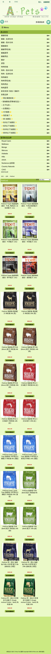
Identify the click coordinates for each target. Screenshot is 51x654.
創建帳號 (46, 2)
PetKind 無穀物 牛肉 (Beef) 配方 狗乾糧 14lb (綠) (10, 528)
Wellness (5, 144)
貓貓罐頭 (4, 46)
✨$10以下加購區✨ (9, 122)
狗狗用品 (4, 84)
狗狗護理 (4, 88)
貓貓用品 (4, 56)
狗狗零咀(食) (6, 81)
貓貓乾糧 (4, 35)
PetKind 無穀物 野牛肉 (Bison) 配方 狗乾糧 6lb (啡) (10, 349)
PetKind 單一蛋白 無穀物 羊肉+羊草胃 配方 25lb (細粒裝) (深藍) (30, 564)
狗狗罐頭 (4, 77)
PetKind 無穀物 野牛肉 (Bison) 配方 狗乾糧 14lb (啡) (29, 349)
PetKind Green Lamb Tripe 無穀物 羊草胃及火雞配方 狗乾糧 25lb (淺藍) (10, 493)
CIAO (4, 170)
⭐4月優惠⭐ (6, 112)
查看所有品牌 (4, 172)
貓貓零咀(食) (6, 49)
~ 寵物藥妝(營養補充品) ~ (11, 101)
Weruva (5, 150)
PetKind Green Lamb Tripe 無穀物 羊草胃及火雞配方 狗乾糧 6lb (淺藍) (10, 456)
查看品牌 (4, 94)
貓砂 (3, 60)
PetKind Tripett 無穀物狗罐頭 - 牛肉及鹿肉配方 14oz (29, 206)
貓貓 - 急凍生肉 (7, 39)
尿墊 (3, 63)
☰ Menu (5, 27)
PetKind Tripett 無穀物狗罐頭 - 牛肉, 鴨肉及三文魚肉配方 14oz (9, 206)
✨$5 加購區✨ (7, 119)
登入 (39, 2)
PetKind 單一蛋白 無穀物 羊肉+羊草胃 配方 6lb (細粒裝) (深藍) (9, 564)
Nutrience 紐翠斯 (8, 163)
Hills (3, 157)
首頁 (2, 176)
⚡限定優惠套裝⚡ (8, 98)
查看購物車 (40, 22)
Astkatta (5, 153)
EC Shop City (16, 651)
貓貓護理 (4, 53)
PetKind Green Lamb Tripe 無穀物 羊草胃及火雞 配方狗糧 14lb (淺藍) (29, 456)
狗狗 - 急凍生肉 (7, 74)
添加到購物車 (10, 217)
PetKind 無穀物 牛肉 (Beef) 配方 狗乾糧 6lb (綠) (29, 493)
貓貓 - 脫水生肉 (7, 42)
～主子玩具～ (6, 105)
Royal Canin (6, 141)
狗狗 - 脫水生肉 (7, 70)
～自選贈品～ (6, 108)
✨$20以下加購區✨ (9, 126)
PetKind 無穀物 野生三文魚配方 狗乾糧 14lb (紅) (10, 421)
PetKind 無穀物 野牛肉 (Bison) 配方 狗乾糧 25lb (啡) (9, 385)
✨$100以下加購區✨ (9, 129)
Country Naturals (8, 166)
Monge (4, 147)
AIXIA (4, 160)
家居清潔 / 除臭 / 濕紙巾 (10, 91)
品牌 (7, 176)
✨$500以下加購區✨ (9, 133)
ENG (16, 2)
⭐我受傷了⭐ (6, 115)
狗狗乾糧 (4, 67)
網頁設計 (9, 651)
